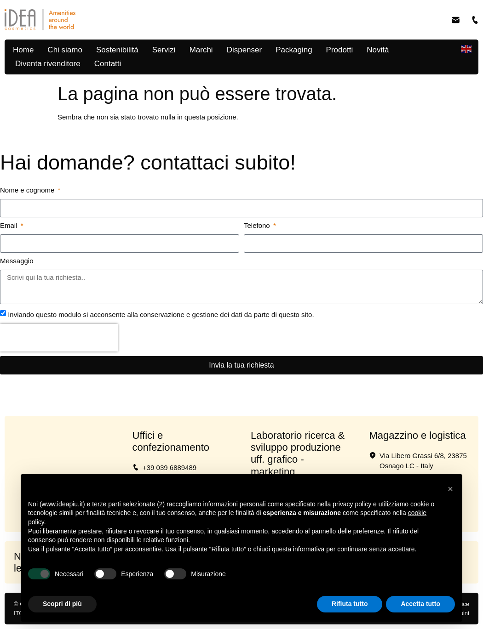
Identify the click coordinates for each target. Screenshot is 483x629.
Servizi (164, 49)
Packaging (294, 49)
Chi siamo (64, 49)
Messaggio (17, 261)
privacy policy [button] (352, 504)
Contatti (107, 63)
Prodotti (339, 49)
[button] (450, 489)
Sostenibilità (117, 49)
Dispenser (244, 49)
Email (9, 225)
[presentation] (59, 337)
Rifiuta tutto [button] (350, 603)
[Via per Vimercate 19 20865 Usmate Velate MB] (64, 464)
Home (23, 49)
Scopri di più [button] (62, 603)
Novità (378, 49)
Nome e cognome (28, 190)
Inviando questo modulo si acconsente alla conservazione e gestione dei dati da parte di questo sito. (161, 314)
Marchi (201, 49)
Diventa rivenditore (47, 63)
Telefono (258, 225)
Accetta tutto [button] (420, 603)
